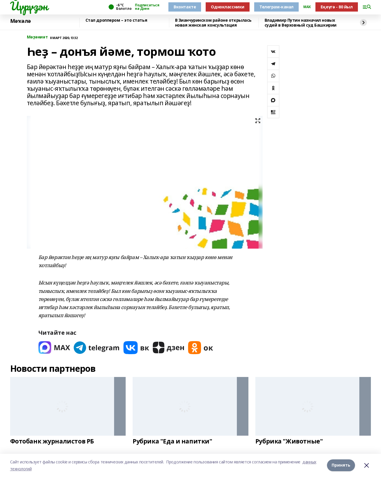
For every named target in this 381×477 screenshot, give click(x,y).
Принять (341, 465)
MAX (307, 7)
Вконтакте (185, 7)
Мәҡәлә (20, 21)
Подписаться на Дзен (147, 6)
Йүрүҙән (29, 6)
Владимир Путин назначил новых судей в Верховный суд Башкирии (301, 22)
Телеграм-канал (276, 7)
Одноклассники (227, 7)
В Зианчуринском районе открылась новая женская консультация (213, 22)
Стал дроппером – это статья (116, 20)
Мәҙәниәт (37, 37)
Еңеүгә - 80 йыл (337, 7)
